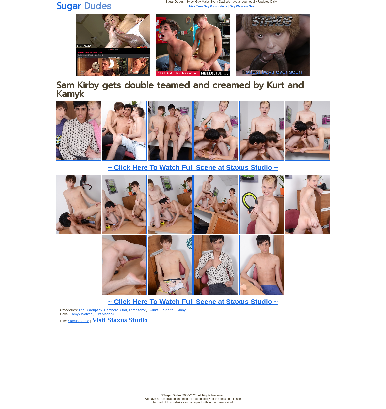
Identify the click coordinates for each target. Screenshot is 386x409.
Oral (123, 310)
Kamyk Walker (81, 314)
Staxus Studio (78, 321)
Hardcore (111, 310)
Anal (82, 310)
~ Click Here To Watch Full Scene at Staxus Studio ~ (193, 167)
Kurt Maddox (104, 314)
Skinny (180, 310)
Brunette (166, 310)
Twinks (153, 310)
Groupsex (94, 310)
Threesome (137, 310)
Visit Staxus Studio (120, 320)
